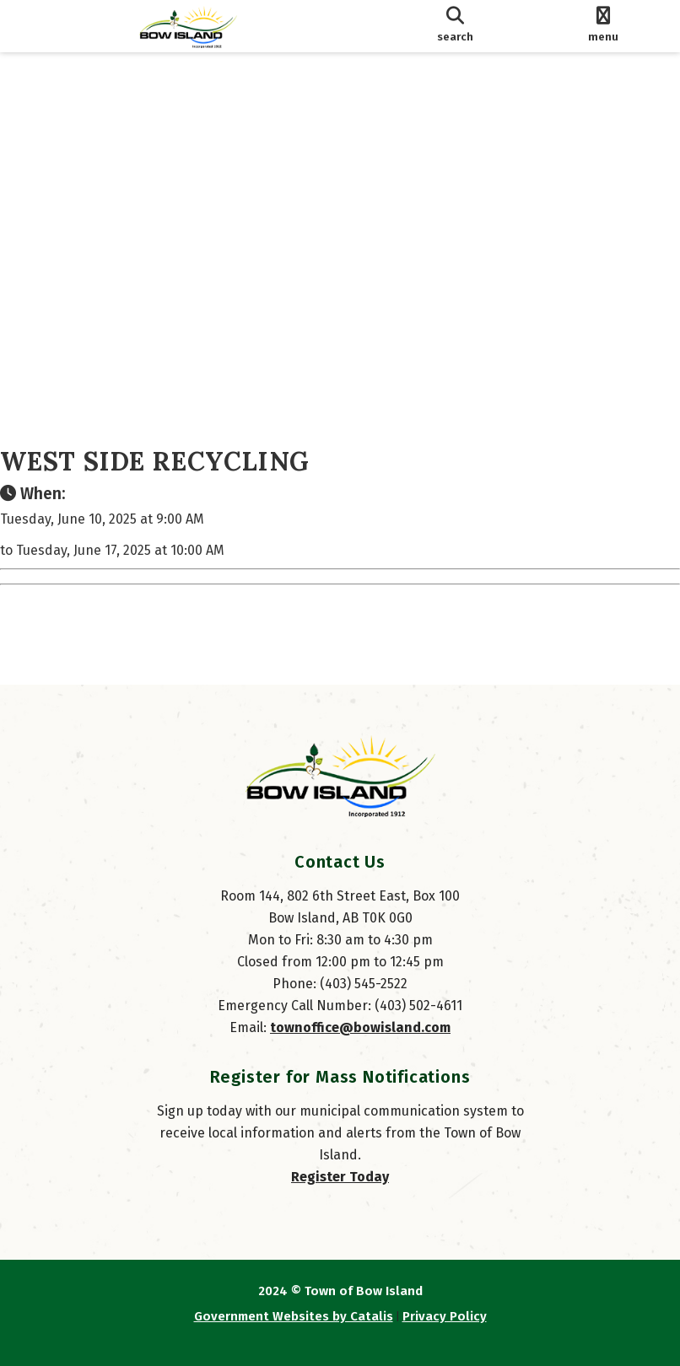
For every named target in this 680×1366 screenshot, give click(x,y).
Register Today (340, 1177)
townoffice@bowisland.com (360, 1027)
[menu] (603, 26)
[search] (455, 26)
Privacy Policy (444, 1316)
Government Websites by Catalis (293, 1316)
